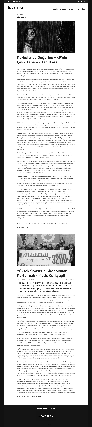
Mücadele (62, 9)
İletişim (20, 1)
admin (19, 66)
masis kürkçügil (32, 396)
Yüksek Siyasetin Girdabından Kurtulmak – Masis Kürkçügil (42, 273)
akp (23, 227)
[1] (31, 71)
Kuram (70, 9)
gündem (24, 396)
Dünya (77, 9)
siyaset (27, 227)
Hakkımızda (15, 1)
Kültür (83, 9)
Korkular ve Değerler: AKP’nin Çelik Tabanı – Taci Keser (42, 59)
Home (18, 14)
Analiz (55, 9)
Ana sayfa (9, 1)
